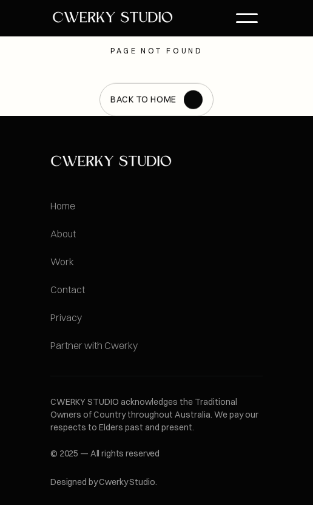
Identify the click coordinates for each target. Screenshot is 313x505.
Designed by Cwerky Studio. (103, 481)
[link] (112, 18)
